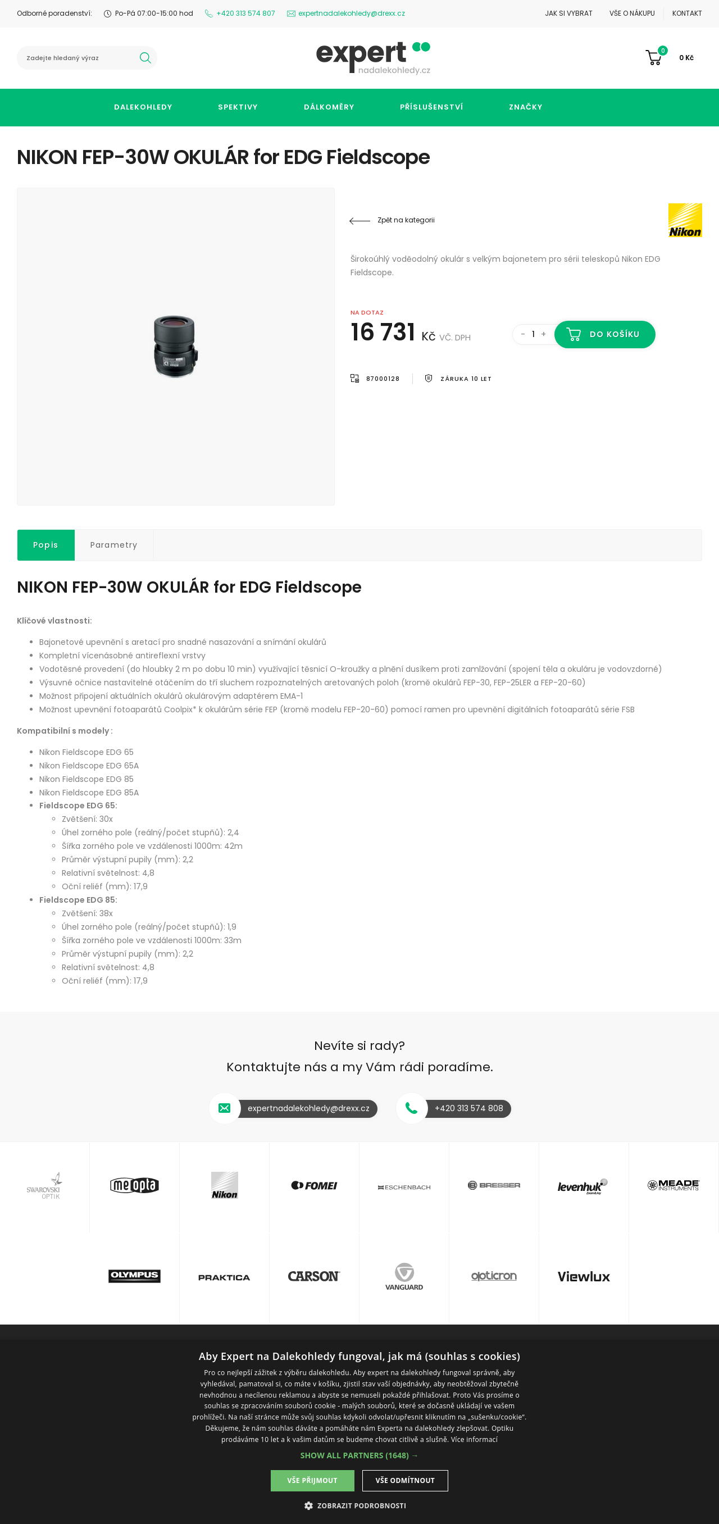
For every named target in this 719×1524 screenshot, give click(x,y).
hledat (145, 57)
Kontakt (687, 13)
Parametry (114, 545)
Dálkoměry (329, 107)
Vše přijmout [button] (313, 1480)
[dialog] (359, 1432)
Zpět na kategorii (406, 220)
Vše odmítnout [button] (405, 1480)
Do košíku (615, 334)
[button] (360, 1455)
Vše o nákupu (632, 13)
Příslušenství (431, 107)
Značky (526, 107)
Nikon (634, 220)
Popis (45, 545)
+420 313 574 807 (245, 13)
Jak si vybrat (569, 13)
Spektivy (238, 107)
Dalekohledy (143, 107)
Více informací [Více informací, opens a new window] (474, 1439)
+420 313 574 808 (469, 1108)
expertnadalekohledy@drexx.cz (351, 13)
